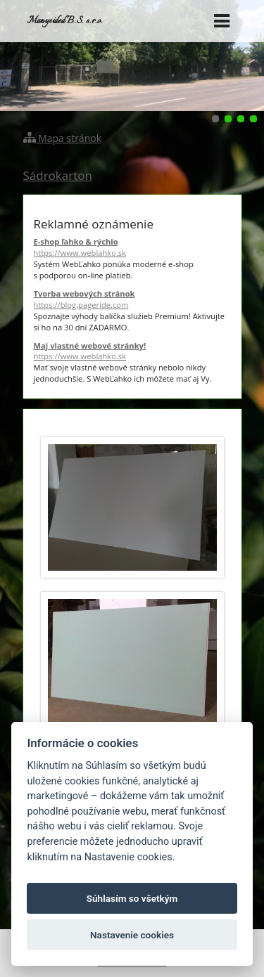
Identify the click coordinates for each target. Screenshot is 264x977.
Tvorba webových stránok (132, 299)
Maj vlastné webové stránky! (132, 351)
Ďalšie (247, 55)
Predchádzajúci (17, 55)
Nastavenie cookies (132, 934)
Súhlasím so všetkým (132, 898)
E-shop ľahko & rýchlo (132, 247)
